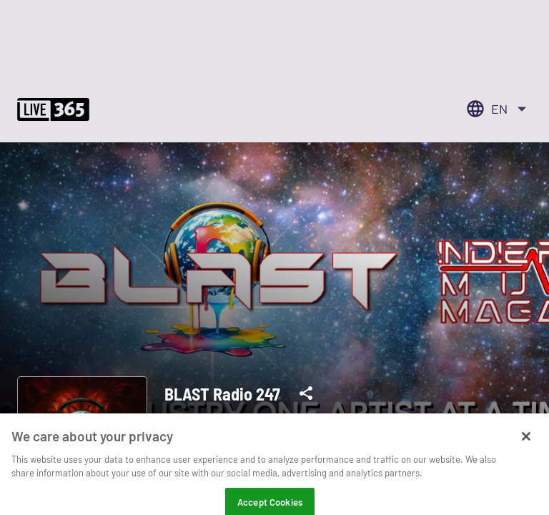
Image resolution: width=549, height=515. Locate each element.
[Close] (526, 447)
